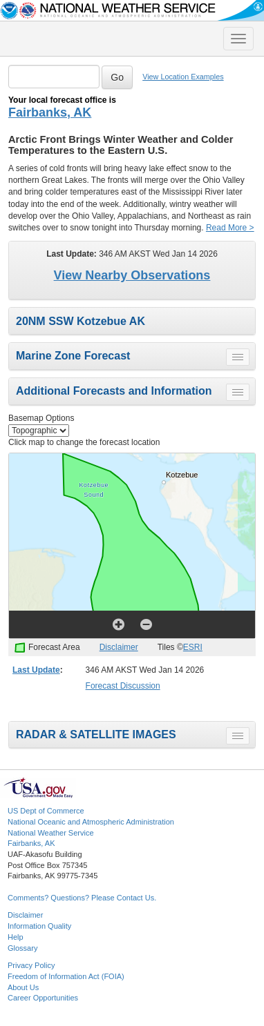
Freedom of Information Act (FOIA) (66, 976)
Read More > (230, 228)
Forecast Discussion (123, 686)
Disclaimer (119, 647)
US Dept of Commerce (46, 811)
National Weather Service (51, 833)
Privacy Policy (31, 965)
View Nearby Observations (132, 275)
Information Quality (39, 926)
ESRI (192, 647)
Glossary (22, 948)
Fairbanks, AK (49, 112)
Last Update (36, 670)
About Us (23, 987)
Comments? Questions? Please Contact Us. (82, 898)
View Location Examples (182, 76)
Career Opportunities (43, 998)
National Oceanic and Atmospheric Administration (91, 822)
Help (15, 937)
